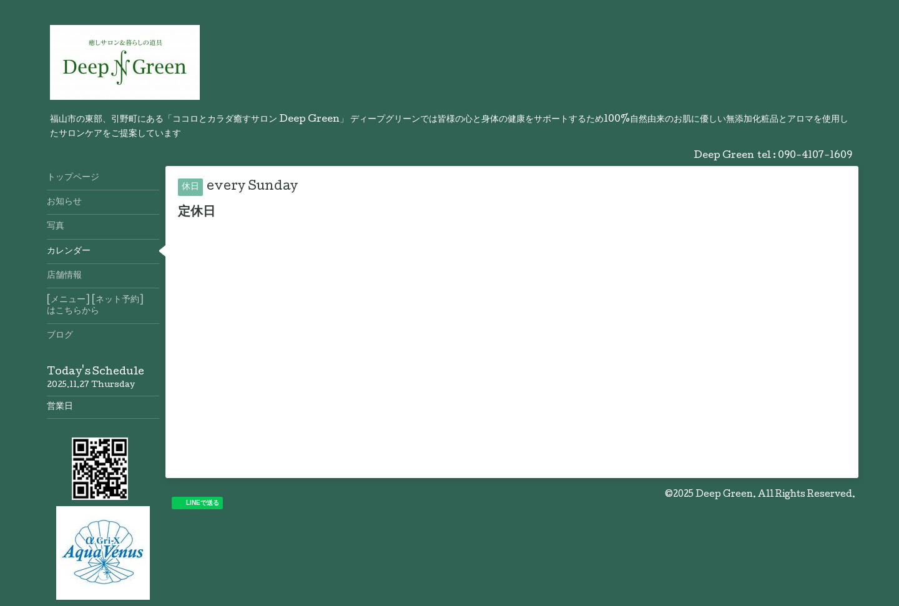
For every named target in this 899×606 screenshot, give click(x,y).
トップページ (73, 178)
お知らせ (64, 202)
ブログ (60, 336)
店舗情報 (64, 276)
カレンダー (69, 252)
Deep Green (724, 495)
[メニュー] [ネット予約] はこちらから (103, 305)
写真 (55, 227)
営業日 (60, 407)
